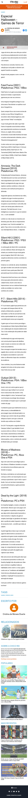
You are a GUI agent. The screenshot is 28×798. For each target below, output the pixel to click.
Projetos (14, 795)
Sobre (8, 795)
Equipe (19, 795)
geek (11, 595)
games (3, 12)
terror (8, 595)
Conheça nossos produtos (8, 659)
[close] (26, 7)
